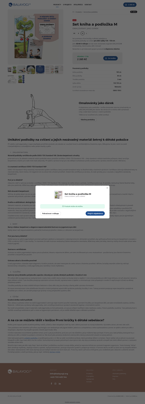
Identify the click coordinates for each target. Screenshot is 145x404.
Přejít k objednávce (95, 213)
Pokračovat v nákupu (50, 213)
